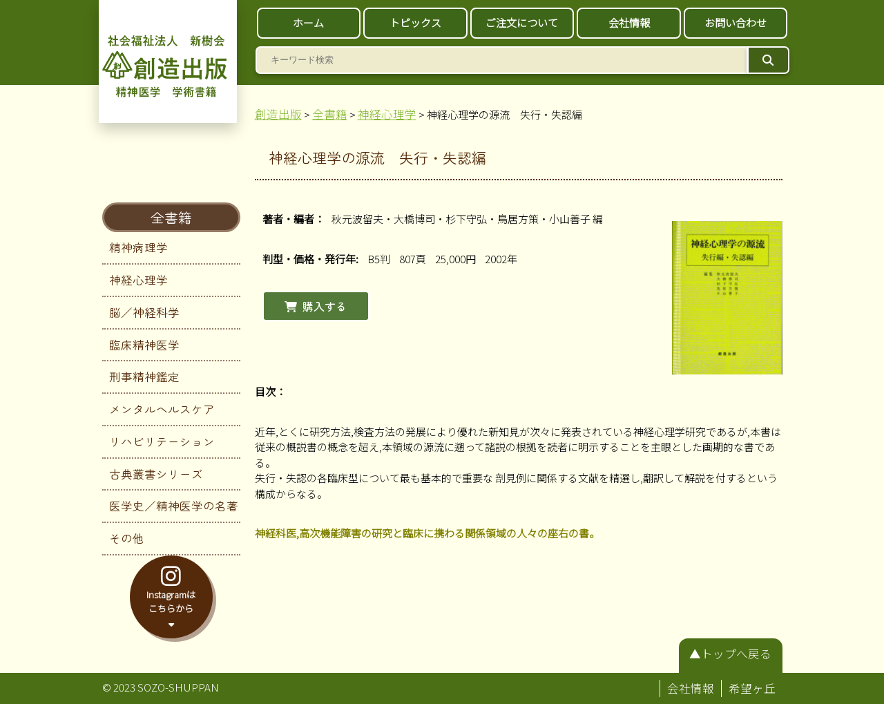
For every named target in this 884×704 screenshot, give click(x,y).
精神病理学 (138, 247)
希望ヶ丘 (752, 688)
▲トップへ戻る (730, 653)
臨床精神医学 (144, 344)
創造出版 (278, 114)
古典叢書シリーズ (156, 474)
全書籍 (171, 217)
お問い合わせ (735, 22)
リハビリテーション (162, 441)
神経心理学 (138, 280)
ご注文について (522, 22)
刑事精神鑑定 (144, 376)
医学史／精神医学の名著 (173, 505)
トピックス (415, 22)
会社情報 (629, 22)
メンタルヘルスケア (162, 409)
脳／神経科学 (144, 312)
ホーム (308, 22)
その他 (126, 538)
